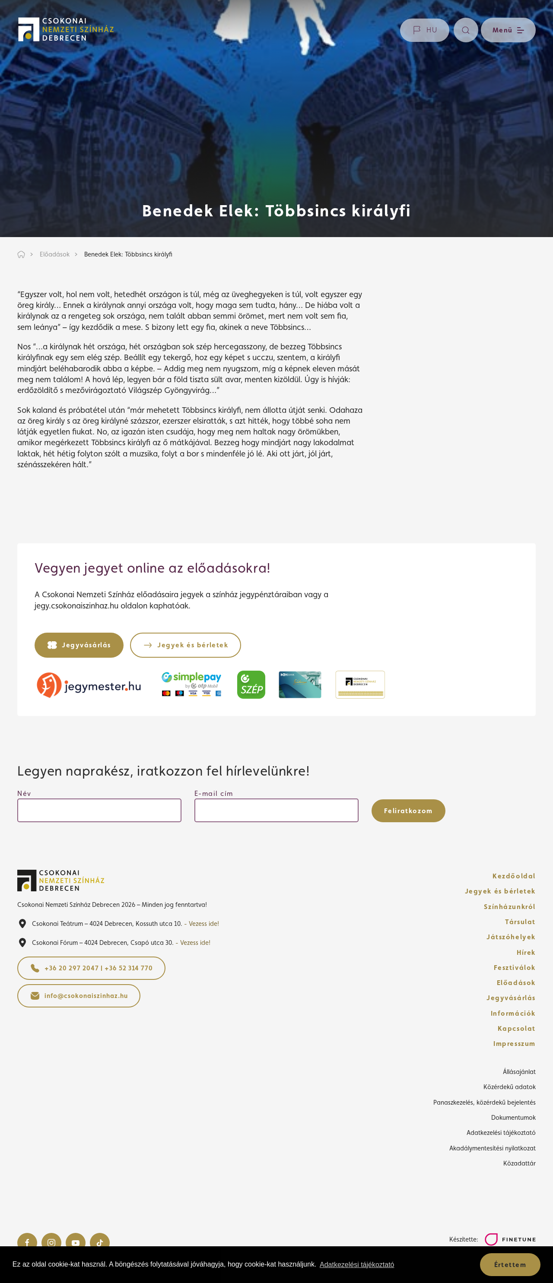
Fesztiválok (515, 967)
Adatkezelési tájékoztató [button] (357, 1264)
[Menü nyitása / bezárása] (507, 30)
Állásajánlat (519, 1071)
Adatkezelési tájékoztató (501, 1132)
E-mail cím (213, 793)
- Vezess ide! (201, 923)
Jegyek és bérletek (500, 891)
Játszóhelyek (511, 937)
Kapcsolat (517, 1028)
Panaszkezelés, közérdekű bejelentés (484, 1102)
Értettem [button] (510, 1265)
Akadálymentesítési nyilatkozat (492, 1148)
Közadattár (519, 1163)
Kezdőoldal (514, 876)
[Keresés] (466, 30)
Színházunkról (510, 907)
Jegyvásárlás (511, 998)
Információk (513, 1013)
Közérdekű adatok (509, 1086)
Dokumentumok (513, 1117)
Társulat (520, 922)
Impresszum (514, 1043)
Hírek (526, 952)
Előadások (516, 983)
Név (24, 793)
